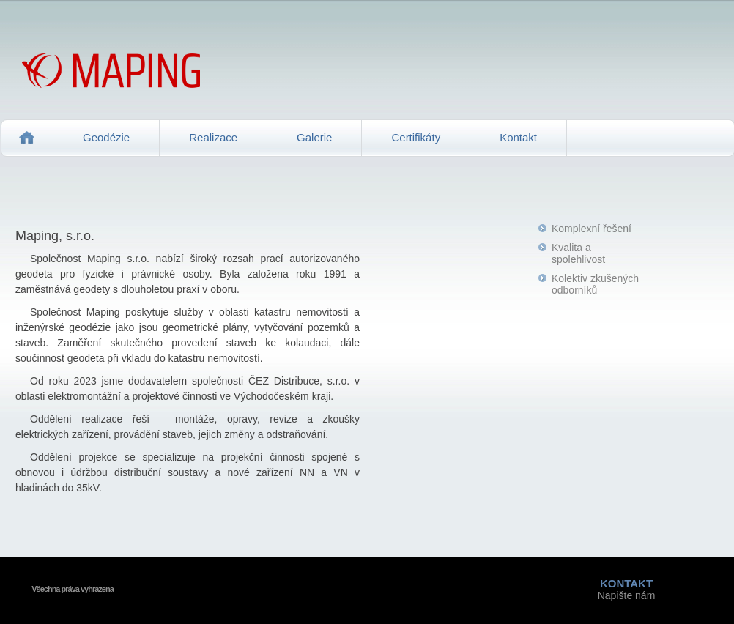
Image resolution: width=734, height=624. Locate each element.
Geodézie (106, 137)
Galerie (314, 137)
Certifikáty (415, 137)
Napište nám (626, 589)
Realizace (213, 137)
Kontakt (518, 137)
